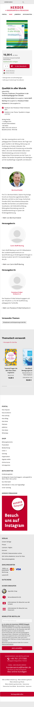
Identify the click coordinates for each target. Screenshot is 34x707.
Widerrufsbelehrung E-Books (17, 682)
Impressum (28, 686)
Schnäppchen (6, 465)
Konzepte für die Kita (10, 342)
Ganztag (4, 453)
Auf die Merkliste (10, 71)
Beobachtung (6, 448)
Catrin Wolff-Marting (17, 246)
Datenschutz (26, 684)
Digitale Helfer (6, 459)
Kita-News (5, 430)
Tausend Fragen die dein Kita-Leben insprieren (10, 370)
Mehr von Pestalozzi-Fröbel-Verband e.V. (17, 308)
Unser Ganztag (6, 487)
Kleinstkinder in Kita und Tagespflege (13, 485)
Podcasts (4, 424)
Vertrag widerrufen (17, 694)
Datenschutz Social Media (9, 686)
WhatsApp (5, 433)
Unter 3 (4, 451)
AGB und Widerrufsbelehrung (9, 679)
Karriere (4, 550)
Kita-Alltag (5, 418)
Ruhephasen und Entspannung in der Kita (14, 322)
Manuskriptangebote (8, 559)
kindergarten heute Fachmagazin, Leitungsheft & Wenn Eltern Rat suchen (17, 478)
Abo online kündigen (17, 671)
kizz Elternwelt (6, 482)
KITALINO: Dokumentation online (12, 553)
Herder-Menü (8, 2)
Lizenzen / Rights (7, 547)
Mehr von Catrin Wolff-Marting (13, 264)
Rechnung (5, 572)
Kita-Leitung (5, 415)
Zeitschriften (27, 14)
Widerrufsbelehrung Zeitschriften (13, 684)
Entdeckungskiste (7, 474)
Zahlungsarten (8, 565)
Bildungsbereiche (7, 442)
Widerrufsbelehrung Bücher (25, 679)
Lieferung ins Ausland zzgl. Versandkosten (13, 80)
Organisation (6, 456)
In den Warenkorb (20, 66)
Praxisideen (5, 445)
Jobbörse (18, 14)
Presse (4, 544)
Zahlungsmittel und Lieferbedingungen (12, 77)
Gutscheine (6, 580)
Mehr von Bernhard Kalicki (12, 218)
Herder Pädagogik (9, 493)
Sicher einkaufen (9, 586)
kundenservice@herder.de (18, 667)
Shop (10, 14)
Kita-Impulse (6, 410)
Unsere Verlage (6, 542)
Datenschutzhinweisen (7, 644)
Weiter (29, 359)
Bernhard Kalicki (9, 98)
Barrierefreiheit (21, 686)
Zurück (4, 359)
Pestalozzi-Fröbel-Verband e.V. (17, 293)
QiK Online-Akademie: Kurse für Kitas (13, 556)
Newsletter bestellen (11, 616)
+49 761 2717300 (18, 658)
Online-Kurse (6, 462)
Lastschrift (5, 575)
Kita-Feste (5, 421)
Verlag (5, 538)
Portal (4, 14)
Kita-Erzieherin (6, 413)
